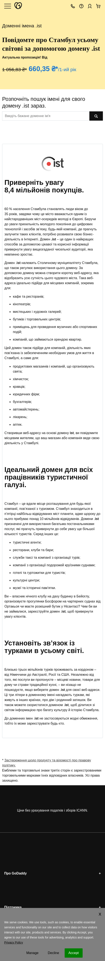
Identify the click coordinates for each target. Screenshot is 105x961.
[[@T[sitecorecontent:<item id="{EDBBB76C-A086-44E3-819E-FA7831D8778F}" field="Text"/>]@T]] (46, 116)
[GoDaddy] (17, 6)
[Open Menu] (7, 5)
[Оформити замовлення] (98, 5)
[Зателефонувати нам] (72, 5)
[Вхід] (89, 5)
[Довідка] (81, 5)
